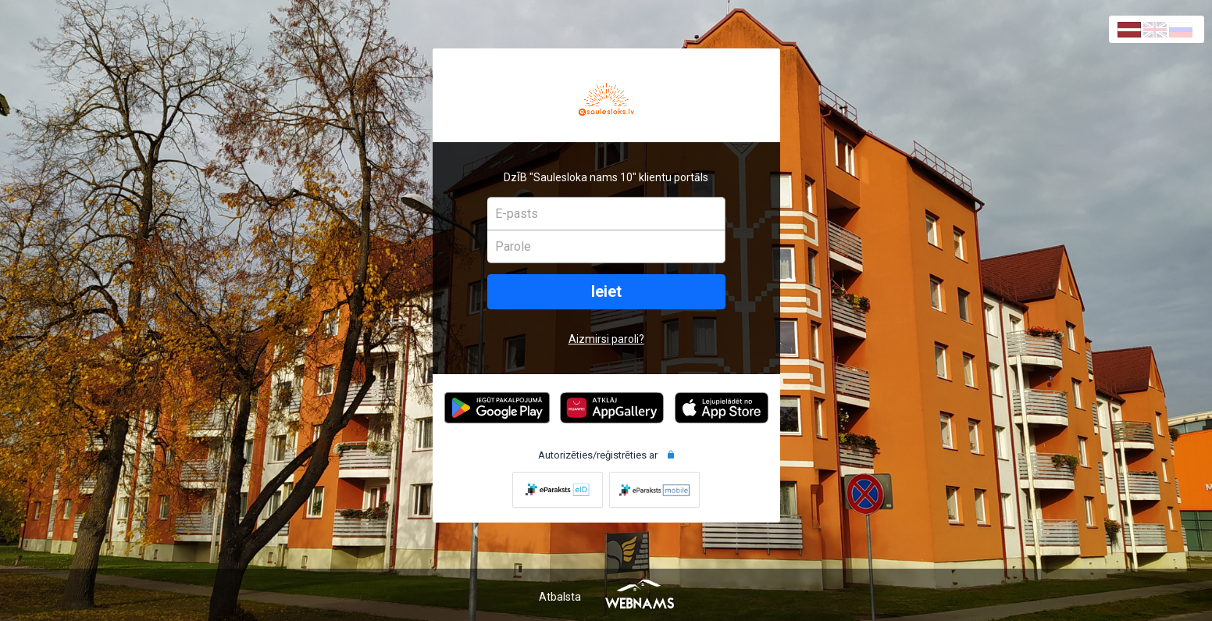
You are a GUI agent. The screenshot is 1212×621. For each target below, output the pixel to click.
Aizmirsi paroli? (606, 339)
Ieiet (606, 292)
